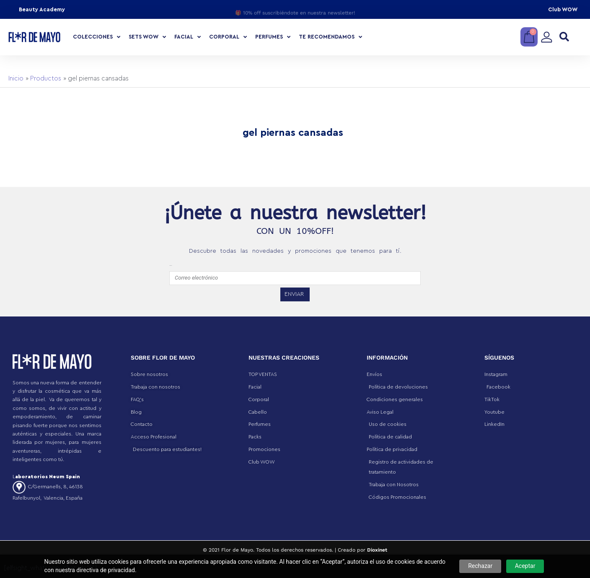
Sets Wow (147, 37)
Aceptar (525, 565)
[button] (564, 37)
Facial (187, 37)
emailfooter (170, 265)
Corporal (228, 37)
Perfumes (272, 37)
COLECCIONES (96, 37)
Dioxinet (377, 550)
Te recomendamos (330, 37)
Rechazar (480, 565)
